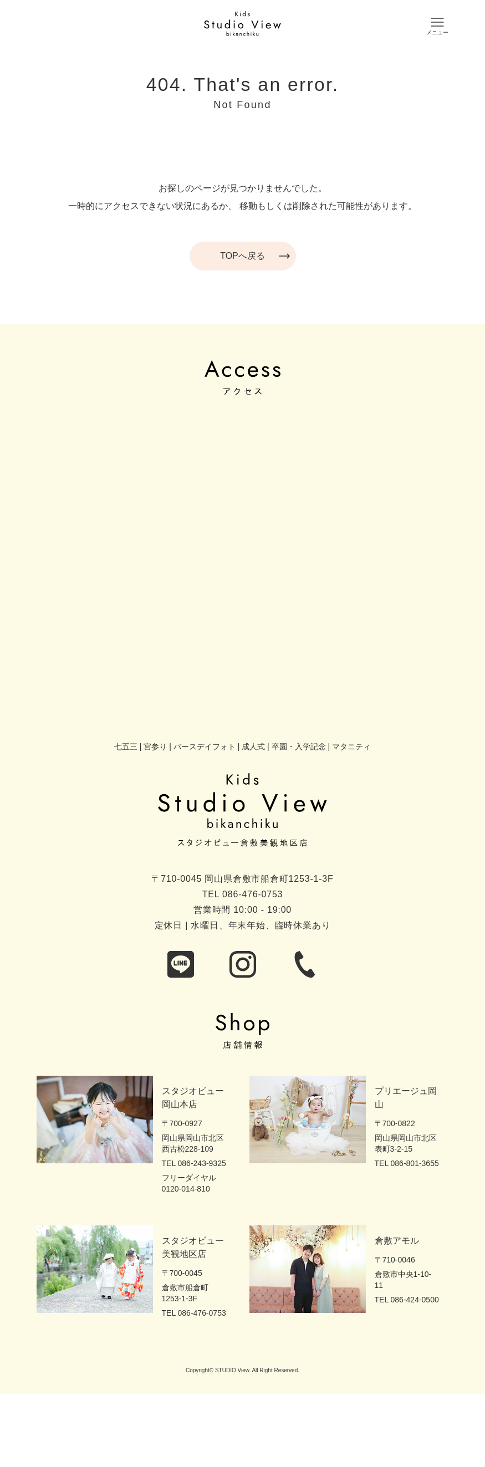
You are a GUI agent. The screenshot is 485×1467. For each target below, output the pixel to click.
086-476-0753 (252, 894)
